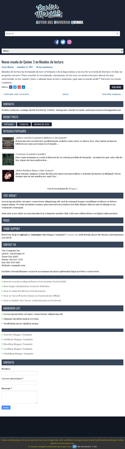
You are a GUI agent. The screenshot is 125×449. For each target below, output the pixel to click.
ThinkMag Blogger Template (19, 353)
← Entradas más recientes (15, 94)
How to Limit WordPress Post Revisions (24, 291)
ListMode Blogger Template (18, 339)
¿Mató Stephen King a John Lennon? (34, 170)
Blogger (73, 188)
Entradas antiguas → (112, 94)
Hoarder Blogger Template (18, 334)
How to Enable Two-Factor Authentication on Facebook (32, 300)
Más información (83, 446)
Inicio (66, 94)
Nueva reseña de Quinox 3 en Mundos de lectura (32, 62)
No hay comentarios (44, 67)
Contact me (72, 234)
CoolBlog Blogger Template (18, 349)
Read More (116, 87)
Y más (94, 446)
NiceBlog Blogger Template (18, 344)
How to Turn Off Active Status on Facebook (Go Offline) (32, 296)
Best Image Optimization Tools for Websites (27, 286)
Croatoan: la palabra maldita (30, 154)
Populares (9, 124)
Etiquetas (24, 124)
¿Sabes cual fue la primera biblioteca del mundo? (41, 138)
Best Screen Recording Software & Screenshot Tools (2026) (35, 281)
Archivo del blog (41, 124)
